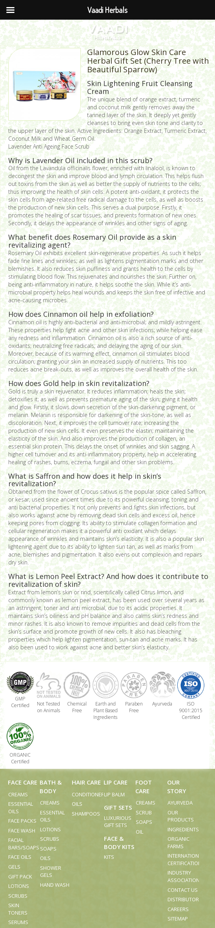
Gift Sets (118, 807)
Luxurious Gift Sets (117, 821)
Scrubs (17, 895)
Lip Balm (114, 794)
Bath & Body (51, 786)
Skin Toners (17, 909)
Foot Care (143, 786)
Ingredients (183, 829)
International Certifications (186, 859)
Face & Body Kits (119, 842)
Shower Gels (50, 871)
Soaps (48, 848)
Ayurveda (180, 802)
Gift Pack (20, 876)
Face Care (22, 782)
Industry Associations (185, 876)
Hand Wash (54, 884)
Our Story (176, 786)
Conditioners (90, 794)
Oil (139, 831)
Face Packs (22, 820)
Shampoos (86, 813)
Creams (18, 794)
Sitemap (178, 918)
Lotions (18, 885)
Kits (109, 856)
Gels (14, 866)
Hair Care (86, 782)
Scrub (144, 812)
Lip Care (116, 782)
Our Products (181, 816)
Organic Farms (178, 842)
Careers (178, 909)
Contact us (183, 889)
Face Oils (19, 856)
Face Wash (21, 830)
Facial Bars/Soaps (23, 843)
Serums (18, 922)
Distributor (183, 899)
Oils (45, 858)
